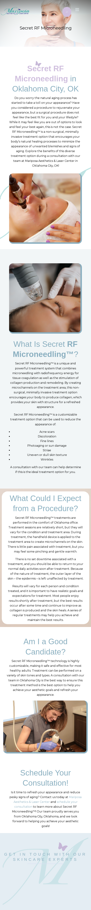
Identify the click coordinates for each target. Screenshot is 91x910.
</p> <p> (45, 880)
